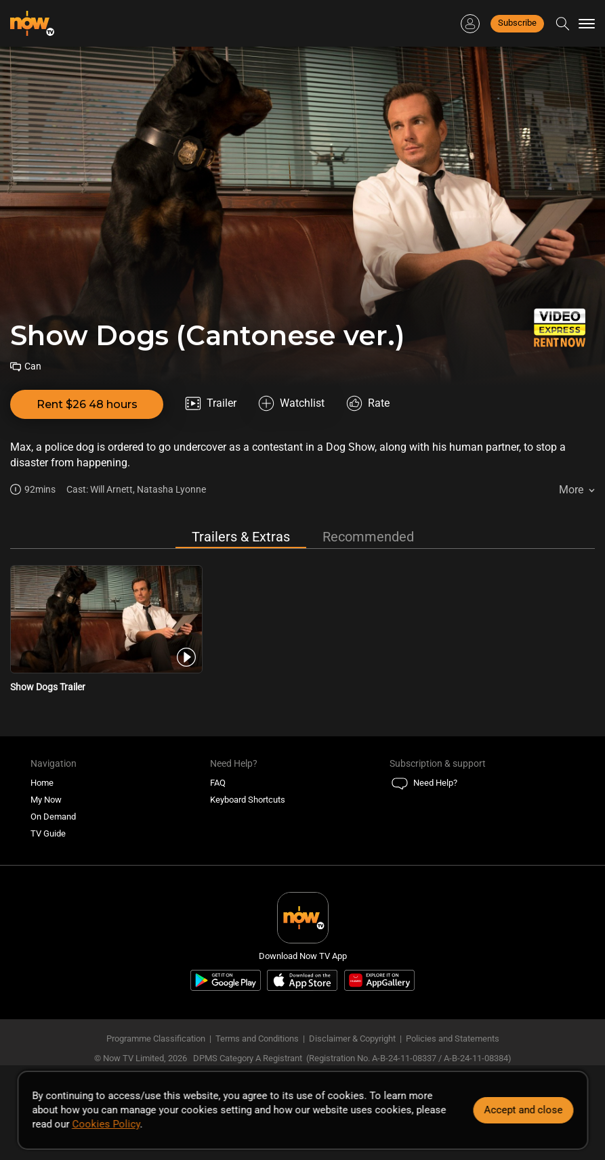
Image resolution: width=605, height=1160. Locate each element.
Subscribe (517, 23)
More (571, 489)
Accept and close (523, 1110)
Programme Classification (155, 1038)
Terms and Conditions (257, 1038)
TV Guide (48, 833)
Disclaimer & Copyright (352, 1038)
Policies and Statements (452, 1038)
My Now (46, 800)
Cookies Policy (106, 1124)
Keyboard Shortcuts (247, 800)
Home (42, 783)
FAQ (218, 783)
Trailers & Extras (241, 537)
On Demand (53, 816)
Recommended (368, 537)
